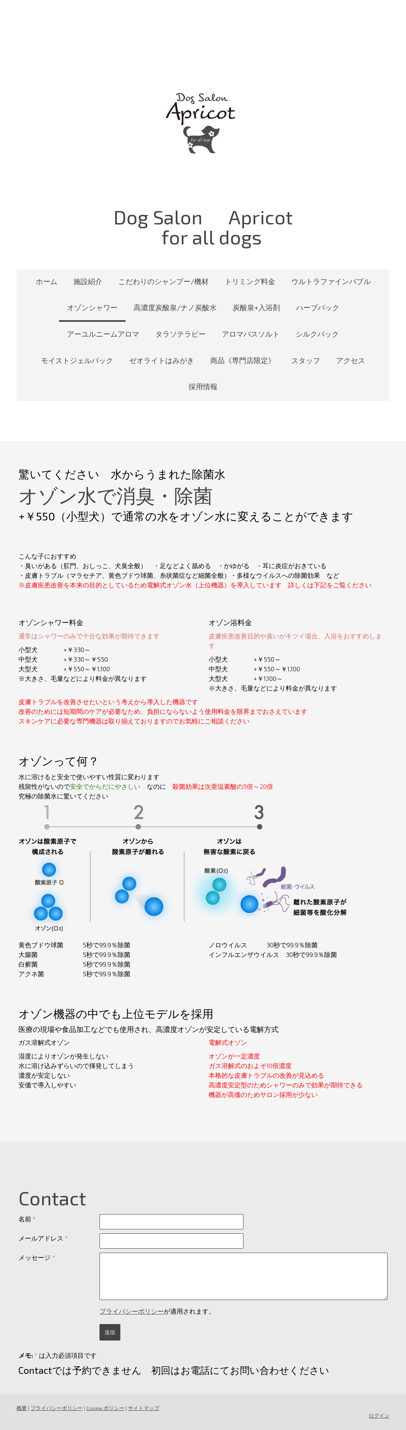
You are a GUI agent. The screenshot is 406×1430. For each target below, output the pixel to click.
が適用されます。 (157, 1311)
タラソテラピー (180, 333)
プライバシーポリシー (131, 1311)
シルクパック (317, 333)
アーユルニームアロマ (103, 333)
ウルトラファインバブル (331, 281)
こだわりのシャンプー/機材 (163, 281)
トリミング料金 (250, 281)
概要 (21, 1408)
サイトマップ (143, 1408)
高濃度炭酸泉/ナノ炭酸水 (175, 307)
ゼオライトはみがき (161, 360)
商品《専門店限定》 (242, 360)
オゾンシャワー (92, 307)
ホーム (46, 281)
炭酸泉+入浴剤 (256, 307)
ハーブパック (317, 307)
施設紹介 (87, 281)
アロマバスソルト (251, 333)
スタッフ (305, 360)
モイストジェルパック (77, 360)
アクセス (350, 360)
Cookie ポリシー (105, 1408)
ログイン (379, 1415)
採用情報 (203, 386)
